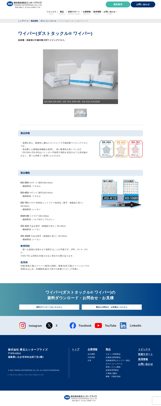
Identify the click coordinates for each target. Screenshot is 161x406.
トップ (75, 349)
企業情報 (93, 349)
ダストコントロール (114, 364)
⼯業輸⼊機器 (111, 373)
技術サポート (145, 354)
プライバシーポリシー (17, 375)
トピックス (144, 349)
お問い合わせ (143, 4)
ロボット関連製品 (113, 354)
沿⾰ (89, 361)
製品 (108, 349)
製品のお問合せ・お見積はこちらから (112, 307)
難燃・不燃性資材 (113, 377)
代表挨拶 (91, 357)
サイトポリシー (34, 375)
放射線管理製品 (112, 370)
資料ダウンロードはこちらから (49, 307)
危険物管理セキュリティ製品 (118, 361)
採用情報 (143, 359)
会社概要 (91, 354)
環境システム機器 (113, 367)
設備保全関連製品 (113, 357)
